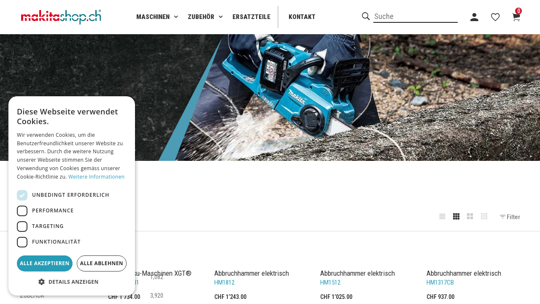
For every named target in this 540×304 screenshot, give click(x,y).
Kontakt (302, 17)
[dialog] (71, 196)
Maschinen (153, 17)
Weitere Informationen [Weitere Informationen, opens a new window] (96, 176)
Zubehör (201, 17)
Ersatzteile (251, 17)
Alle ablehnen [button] (101, 263)
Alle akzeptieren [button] (45, 263)
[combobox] (415, 17)
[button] (72, 282)
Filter (510, 217)
